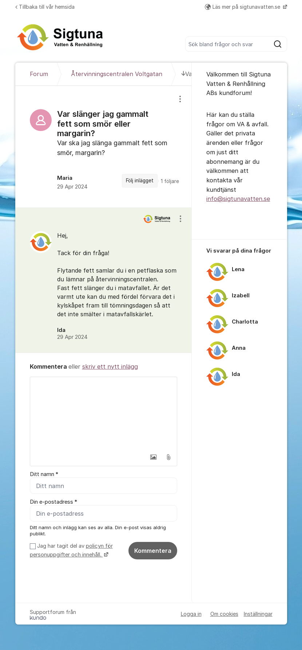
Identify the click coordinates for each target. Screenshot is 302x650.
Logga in (191, 614)
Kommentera (152, 550)
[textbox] (103, 413)
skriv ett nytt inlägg (110, 366)
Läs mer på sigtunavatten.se (243, 7)
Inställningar (258, 614)
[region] (103, 146)
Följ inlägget (140, 180)
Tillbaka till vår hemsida (45, 7)
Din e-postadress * (53, 502)
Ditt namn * (44, 474)
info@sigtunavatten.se (238, 198)
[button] (153, 457)
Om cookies (224, 614)
